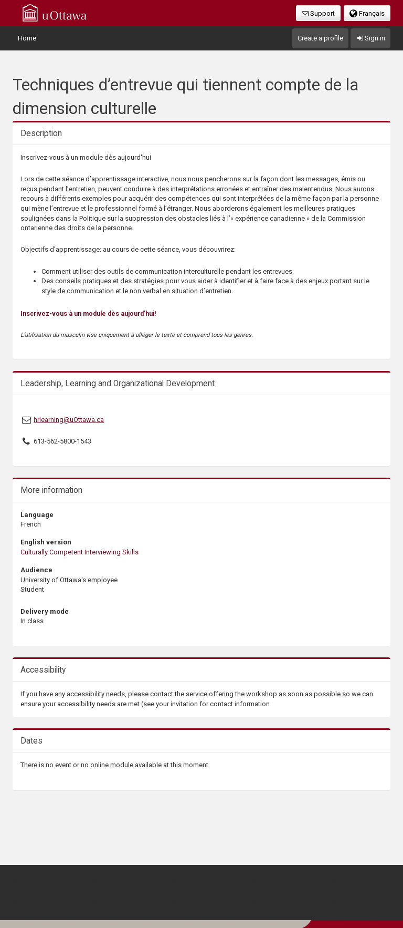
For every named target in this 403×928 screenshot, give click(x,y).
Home (27, 38)
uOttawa (55, 12)
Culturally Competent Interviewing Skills (79, 552)
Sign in (370, 38)
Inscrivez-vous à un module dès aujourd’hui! (88, 313)
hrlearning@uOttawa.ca (69, 420)
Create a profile (320, 38)
